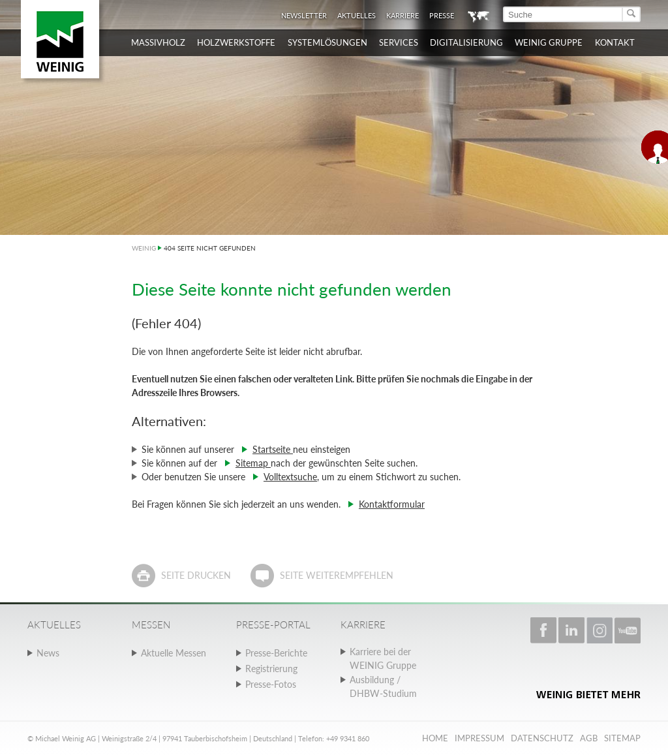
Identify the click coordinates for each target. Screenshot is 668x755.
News (48, 652)
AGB (589, 738)
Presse (441, 15)
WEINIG (144, 248)
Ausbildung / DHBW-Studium (383, 686)
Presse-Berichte (276, 652)
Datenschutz (542, 738)
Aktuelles (356, 15)
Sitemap (253, 463)
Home (435, 738)
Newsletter (304, 15)
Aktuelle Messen (173, 652)
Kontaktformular (392, 504)
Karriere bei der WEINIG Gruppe (383, 658)
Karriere (402, 15)
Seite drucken (196, 575)
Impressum (479, 738)
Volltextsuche (290, 476)
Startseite (272, 449)
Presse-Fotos (270, 684)
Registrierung (271, 668)
